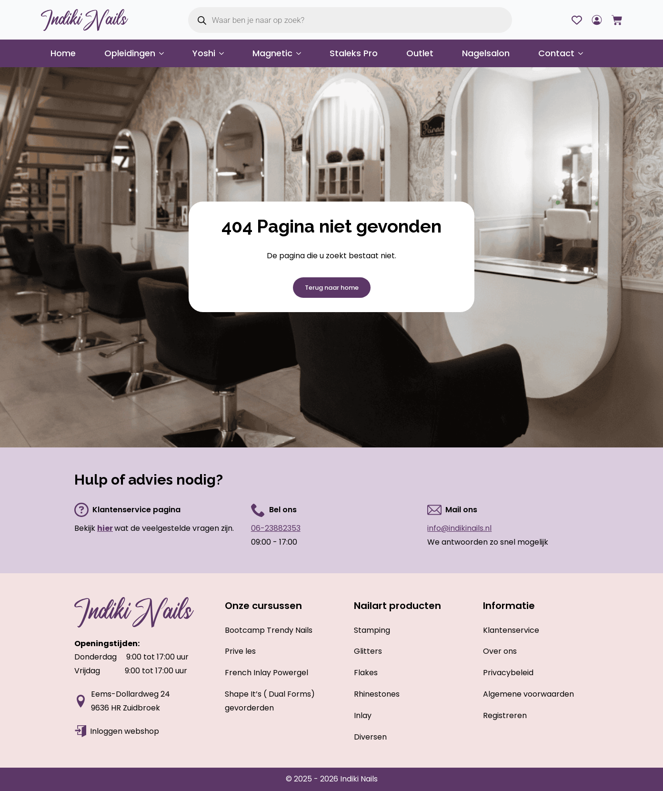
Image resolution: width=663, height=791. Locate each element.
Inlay (363, 715)
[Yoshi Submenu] (224, 53)
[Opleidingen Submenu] (164, 53)
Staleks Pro (354, 53)
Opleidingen (129, 53)
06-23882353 (276, 528)
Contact (556, 53)
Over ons (500, 651)
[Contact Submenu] (583, 53)
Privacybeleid (508, 672)
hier (105, 528)
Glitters (368, 651)
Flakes (366, 672)
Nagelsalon (486, 53)
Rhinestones (377, 694)
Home (63, 53)
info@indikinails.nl (459, 528)
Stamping (372, 630)
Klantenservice (511, 630)
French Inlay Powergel (266, 672)
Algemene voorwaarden (528, 694)
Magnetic (272, 53)
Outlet (419, 53)
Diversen (370, 736)
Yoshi (203, 53)
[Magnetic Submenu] (301, 53)
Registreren (505, 715)
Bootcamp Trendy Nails (268, 630)
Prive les (240, 651)
